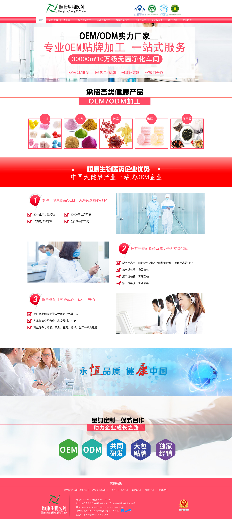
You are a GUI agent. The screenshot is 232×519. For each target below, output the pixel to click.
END (106, 515)
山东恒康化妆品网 (98, 490)
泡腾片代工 (150, 490)
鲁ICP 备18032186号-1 (93, 515)
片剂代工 (113, 490)
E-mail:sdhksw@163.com (114, 507)
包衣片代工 (163, 490)
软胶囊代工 (137, 490)
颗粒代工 (125, 490)
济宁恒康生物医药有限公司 (75, 490)
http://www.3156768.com (92, 507)
